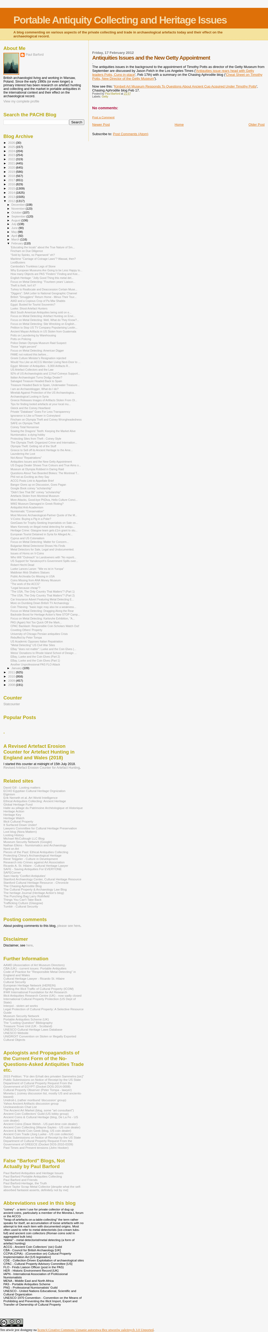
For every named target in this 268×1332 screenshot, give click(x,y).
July (15, 224)
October (17, 212)
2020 (12, 167)
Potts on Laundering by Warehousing (33, 335)
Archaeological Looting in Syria (29, 396)
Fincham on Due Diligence (26, 250)
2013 (12, 196)
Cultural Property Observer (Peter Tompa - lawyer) (37, 1090)
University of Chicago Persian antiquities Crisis (39, 633)
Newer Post (101, 125)
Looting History (13, 835)
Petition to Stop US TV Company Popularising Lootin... (43, 327)
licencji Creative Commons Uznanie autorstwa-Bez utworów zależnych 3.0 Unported (95, 1330)
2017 (12, 180)
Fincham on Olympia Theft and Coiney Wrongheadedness (46, 419)
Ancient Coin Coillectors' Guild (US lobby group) (36, 1113)
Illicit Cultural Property (18, 821)
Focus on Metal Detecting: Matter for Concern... (39, 541)
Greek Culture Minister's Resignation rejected (38, 358)
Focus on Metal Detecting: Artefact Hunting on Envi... (42, 316)
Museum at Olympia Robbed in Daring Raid (37, 469)
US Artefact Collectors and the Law (31, 369)
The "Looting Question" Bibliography (28, 1022)
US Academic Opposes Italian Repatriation (36, 641)
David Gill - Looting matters (21, 787)
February (18, 243)
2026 (12, 142)
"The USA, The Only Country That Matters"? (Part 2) (42, 595)
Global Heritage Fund (17, 804)
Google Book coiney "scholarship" (31, 488)
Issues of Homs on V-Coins (27, 553)
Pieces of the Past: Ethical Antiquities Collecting (35, 852)
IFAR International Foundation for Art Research (35, 992)
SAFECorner (12, 872)
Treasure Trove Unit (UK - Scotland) (27, 1026)
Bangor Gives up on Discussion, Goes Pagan (38, 484)
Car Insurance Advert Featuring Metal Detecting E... (42, 599)
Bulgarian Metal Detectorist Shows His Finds (37, 545)
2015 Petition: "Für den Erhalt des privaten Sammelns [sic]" (43, 1076)
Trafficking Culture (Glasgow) (23, 903)
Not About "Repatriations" (26, 457)
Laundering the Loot (22, 453)
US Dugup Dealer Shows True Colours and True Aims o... (45, 465)
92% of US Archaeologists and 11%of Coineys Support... (45, 373)
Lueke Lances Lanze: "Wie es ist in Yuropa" (37, 568)
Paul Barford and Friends (20, 1179)
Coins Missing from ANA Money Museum (35, 580)
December (19, 204)
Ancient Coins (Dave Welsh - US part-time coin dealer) (40, 1124)
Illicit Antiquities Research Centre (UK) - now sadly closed (42, 995)
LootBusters (17, 262)
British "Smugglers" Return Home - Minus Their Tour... (43, 296)
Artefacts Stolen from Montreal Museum (34, 495)
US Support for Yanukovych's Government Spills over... (44, 560)
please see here (68, 926)
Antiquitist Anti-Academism (26, 507)
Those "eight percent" (23, 346)
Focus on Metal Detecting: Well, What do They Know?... (44, 319)
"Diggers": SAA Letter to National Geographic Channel (43, 293)
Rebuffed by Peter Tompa (26, 637)
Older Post (257, 125)
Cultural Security (14, 982)
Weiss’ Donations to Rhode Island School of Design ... (43, 652)
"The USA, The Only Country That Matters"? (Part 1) (42, 591)
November (19, 208)
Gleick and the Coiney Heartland (30, 408)
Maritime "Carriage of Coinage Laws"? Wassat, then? (43, 258)
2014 (12, 192)
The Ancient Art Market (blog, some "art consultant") (38, 1110)
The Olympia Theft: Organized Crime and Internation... (43, 442)
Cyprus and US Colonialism (27, 538)
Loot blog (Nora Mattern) (20, 831)
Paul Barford (35, 54)
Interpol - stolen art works (20, 1005)
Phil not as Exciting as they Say (29, 476)
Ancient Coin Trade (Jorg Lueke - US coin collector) (38, 1134)
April (15, 235)
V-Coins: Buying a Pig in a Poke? (30, 518)
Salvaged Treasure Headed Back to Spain (36, 381)
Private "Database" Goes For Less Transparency (40, 411)
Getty (105, 96)
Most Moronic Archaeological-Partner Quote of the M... (43, 515)
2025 (12, 146)
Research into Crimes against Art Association (34, 862)
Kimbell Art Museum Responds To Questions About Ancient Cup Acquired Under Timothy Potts (185, 86)
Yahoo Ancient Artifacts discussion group (31, 1103)
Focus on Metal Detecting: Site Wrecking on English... (43, 323)
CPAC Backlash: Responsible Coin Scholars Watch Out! (44, 626)
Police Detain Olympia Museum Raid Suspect (38, 343)
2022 (12, 159)
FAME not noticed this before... (29, 354)
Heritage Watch (13, 818)
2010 (12, 676)
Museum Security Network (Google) (27, 841)
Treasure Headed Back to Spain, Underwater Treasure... (45, 385)
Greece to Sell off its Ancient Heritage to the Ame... (41, 450)
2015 (12, 188)
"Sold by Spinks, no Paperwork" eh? (32, 254)
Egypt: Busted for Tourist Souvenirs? (32, 304)
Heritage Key (12, 814)
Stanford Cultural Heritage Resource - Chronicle (36, 882)
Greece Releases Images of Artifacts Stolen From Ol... (43, 400)
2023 (12, 155)
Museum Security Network (21, 1016)
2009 (12, 680)
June (15, 227)
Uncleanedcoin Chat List (20, 1107)
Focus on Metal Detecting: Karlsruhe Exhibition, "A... (42, 618)
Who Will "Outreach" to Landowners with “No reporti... (43, 557)
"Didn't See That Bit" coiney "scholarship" (35, 492)
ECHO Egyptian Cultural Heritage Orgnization (34, 791)
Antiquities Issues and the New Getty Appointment (41, 461)
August (16, 220)
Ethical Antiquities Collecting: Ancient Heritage (34, 801)
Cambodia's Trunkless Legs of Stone (32, 266)
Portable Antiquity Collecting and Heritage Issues (120, 20)
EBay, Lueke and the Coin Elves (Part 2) (35, 656)
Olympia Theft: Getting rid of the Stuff (33, 446)
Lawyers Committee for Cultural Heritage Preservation (40, 828)
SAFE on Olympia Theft (25, 423)
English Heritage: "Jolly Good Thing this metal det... (42, 277)
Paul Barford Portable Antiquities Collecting (32, 1176)
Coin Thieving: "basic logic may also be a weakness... (43, 606)
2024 (12, 151)
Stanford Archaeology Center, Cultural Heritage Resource (42, 879)
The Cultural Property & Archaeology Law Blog (35, 889)
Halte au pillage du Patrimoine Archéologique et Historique (43, 807)
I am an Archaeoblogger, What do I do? (34, 389)
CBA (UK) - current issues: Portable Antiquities (34, 968)
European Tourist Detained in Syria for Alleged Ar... (41, 534)
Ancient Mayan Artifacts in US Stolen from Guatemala (43, 331)
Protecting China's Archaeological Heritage (32, 855)
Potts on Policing (20, 339)
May (15, 231)
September (19, 216)
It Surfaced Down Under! (20, 824)
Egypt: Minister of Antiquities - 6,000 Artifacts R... (40, 366)
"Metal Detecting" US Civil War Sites (32, 645)
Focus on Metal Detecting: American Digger (37, 350)
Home (179, 125)
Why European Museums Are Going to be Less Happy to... (46, 270)
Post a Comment (103, 117)
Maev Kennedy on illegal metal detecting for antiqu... (42, 526)
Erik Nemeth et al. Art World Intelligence (30, 797)
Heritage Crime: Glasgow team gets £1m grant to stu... (43, 530)
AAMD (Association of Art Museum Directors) (34, 965)
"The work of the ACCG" (25, 583)
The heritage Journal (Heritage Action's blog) (33, 892)
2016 (12, 184)
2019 (12, 171)
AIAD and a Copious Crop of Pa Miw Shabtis (37, 300)
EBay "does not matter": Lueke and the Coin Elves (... (43, 649)
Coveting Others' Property (26, 629)
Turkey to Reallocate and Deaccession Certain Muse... (43, 289)
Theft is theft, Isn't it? (23, 285)
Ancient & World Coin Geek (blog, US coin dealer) (37, 1130)
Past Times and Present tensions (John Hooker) (36, 1147)
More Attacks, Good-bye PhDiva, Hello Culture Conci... (43, 499)
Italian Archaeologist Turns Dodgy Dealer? (36, 377)
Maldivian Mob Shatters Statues (29, 572)
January (17, 668)
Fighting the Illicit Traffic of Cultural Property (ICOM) (38, 988)
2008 (12, 684)
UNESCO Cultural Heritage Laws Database (32, 1029)
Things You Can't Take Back (22, 899)
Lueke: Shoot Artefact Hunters (28, 308)
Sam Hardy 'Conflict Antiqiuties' (24, 875)
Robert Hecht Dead (22, 564)
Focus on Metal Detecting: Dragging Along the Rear (42, 610)
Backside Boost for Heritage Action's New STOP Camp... (45, 614)
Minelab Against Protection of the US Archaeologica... (43, 392)
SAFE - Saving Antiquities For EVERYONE (32, 869)
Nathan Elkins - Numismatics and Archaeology (34, 845)
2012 (12, 201)
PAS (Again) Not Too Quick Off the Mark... (36, 622)
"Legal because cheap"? (25, 587)
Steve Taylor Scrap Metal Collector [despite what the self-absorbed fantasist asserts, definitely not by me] (42, 1188)
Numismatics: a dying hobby (27, 434)
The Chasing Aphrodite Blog (22, 886)
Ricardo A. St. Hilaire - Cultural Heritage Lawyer (35, 865)
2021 (12, 163)
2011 (12, 672)
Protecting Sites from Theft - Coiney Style (35, 438)
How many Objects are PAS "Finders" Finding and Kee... (45, 273)
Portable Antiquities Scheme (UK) (26, 1019)
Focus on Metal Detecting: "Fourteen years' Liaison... (42, 281)
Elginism (9, 794)
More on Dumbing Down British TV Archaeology (39, 603)
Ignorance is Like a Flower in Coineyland (35, 415)
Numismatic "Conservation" (27, 511)
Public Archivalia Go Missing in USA (32, 576)
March (16, 239)
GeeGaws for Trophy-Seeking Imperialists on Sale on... (44, 522)
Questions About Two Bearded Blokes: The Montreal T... (44, 473)
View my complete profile (21, 101)
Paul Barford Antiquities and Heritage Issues (33, 1173)
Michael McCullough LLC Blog (23, 838)
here (29, 945)
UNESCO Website (16, 1033)
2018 (12, 175)
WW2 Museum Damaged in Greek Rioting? (37, 503)
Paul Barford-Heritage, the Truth (25, 1183)
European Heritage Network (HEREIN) (29, 985)
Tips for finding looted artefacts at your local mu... (40, 404)
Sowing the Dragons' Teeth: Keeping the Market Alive (43, 431)
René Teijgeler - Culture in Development (30, 858)
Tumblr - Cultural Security (20, 906)
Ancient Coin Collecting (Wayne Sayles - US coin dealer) (41, 1127)
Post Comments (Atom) (130, 134)
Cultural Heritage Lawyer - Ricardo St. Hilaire (34, 978)
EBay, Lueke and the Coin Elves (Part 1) (35, 660)
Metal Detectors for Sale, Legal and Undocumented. (42, 549)
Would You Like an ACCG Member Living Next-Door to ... (45, 362)
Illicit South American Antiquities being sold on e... (40, 312)
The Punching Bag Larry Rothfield (26, 896)
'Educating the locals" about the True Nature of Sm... (42, 247)
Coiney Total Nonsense (24, 427)
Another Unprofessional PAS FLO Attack (35, 664)
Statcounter (11, 704)
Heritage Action (13, 811)
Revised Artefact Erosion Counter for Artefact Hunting (41, 768)
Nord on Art (11, 848)
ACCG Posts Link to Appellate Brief (32, 480)
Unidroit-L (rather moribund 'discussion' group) (34, 1100)
